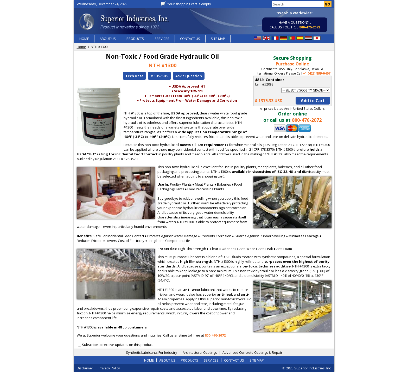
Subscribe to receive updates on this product (117, 344)
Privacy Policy (109, 368)
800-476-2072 (309, 27)
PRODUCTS (135, 38)
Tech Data (134, 76)
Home (81, 46)
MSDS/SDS (159, 76)
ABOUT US (108, 38)
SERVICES (162, 38)
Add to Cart (313, 100)
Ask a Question (188, 76)
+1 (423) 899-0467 (316, 73)
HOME (84, 38)
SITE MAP (218, 38)
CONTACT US (190, 38)
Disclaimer (85, 368)
